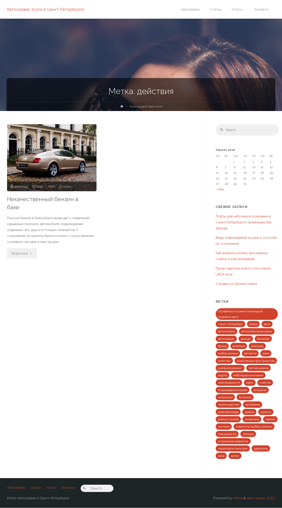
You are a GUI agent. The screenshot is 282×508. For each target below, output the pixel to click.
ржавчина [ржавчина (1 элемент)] (252, 419)
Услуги (51, 488)
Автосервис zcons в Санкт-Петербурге (45, 9)
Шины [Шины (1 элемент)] (253, 324)
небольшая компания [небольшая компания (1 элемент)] (248, 375)
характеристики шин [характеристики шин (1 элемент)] (233, 448)
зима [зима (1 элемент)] (266, 353)
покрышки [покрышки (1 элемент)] (225, 397)
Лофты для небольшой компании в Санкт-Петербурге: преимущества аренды (243, 222)
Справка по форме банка (236, 284)
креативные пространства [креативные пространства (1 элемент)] (256, 361)
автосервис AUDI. (261, 498)
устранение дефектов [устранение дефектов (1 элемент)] (233, 441)
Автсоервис (16, 488)
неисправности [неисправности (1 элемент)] (229, 382)
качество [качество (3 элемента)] (224, 361)
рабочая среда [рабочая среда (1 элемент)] (228, 412)
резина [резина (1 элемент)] (249, 412)
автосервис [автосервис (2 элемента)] (226, 339)
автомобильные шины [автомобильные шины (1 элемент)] (256, 331)
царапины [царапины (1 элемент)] (261, 448)
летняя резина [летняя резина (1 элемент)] (259, 368)
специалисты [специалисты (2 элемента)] (227, 434)
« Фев (220, 189)
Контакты (68, 488)
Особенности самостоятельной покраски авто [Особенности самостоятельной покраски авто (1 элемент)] (240, 314)
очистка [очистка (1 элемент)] (265, 382)
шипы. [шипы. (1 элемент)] (235, 456)
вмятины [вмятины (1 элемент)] (257, 346)
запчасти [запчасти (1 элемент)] (250, 353)
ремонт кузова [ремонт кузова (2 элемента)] (228, 419)
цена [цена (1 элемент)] (221, 456)
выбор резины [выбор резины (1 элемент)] (228, 353)
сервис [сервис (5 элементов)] (270, 419)
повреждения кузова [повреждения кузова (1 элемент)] (232, 390)
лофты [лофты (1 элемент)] (222, 375)
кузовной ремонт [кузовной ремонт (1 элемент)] (230, 368)
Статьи (35, 488)
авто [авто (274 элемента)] (267, 324)
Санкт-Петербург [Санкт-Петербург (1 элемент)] (230, 324)
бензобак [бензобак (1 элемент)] (263, 339)
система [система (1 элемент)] (224, 426)
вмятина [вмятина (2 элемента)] (239, 346)
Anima (237, 498)
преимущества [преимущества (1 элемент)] (228, 404)
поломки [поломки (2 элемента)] (245, 397)
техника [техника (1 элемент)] (248, 434)
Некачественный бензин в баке (44, 203)
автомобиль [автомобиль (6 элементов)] (226, 331)
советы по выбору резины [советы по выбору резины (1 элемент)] (254, 426)
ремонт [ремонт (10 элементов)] (265, 412)
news (68, 187)
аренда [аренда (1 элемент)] (246, 339)
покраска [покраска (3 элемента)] (260, 390)
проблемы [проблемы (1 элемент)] (252, 404)
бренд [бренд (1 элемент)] (222, 346)
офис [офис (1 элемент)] (249, 382)
